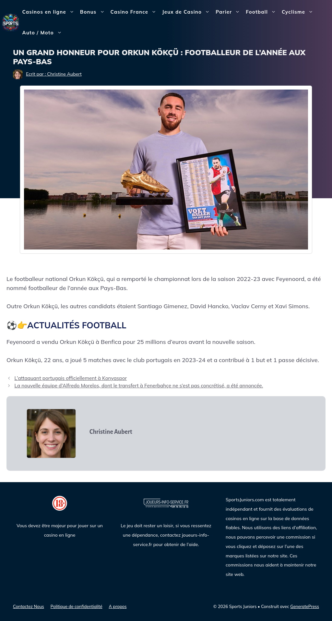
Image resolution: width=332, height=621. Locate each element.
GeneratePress (304, 606)
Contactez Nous (28, 606)
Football (262, 12)
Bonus (94, 12)
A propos (118, 606)
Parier (229, 12)
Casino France (135, 12)
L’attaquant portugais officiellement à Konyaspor (70, 378)
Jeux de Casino (187, 12)
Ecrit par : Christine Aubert (54, 74)
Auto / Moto (43, 32)
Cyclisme (299, 12)
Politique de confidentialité (76, 606)
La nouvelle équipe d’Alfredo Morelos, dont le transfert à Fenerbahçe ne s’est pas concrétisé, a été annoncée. (138, 386)
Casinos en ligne (49, 12)
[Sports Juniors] (10, 22)
